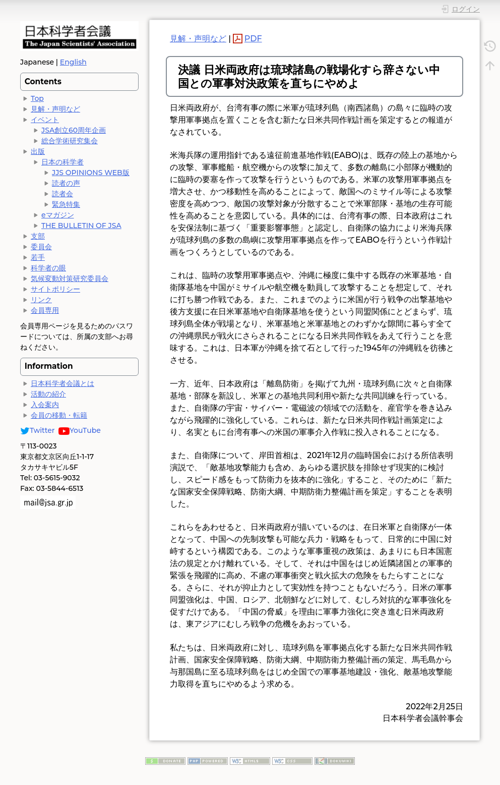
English (73, 62)
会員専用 (45, 310)
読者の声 (66, 183)
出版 (38, 151)
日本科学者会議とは (62, 383)
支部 (38, 236)
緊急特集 (66, 204)
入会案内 (45, 404)
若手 (38, 257)
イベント (45, 119)
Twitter (37, 430)
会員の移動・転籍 (59, 415)
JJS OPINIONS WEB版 (91, 172)
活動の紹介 (48, 394)
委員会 (41, 246)
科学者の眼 (48, 267)
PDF (253, 38)
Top (37, 98)
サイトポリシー (55, 289)
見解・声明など (55, 109)
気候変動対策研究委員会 (69, 278)
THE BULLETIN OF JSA (81, 225)
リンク (41, 299)
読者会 (62, 193)
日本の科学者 (62, 161)
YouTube (79, 430)
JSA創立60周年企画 (73, 130)
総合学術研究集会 (69, 140)
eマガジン (57, 214)
